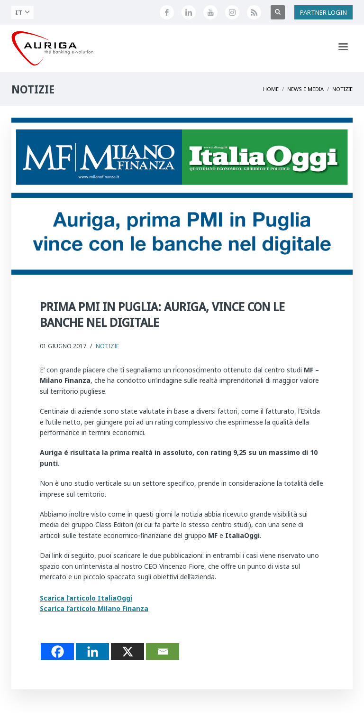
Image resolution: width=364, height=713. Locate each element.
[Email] (162, 651)
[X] (127, 651)
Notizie (107, 346)
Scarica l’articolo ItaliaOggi (86, 597)
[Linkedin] (92, 651)
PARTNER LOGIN (323, 12)
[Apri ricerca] (278, 12)
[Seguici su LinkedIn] (189, 12)
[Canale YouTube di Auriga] (210, 12)
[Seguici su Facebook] (167, 12)
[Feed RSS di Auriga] (254, 12)
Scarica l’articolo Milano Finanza (94, 608)
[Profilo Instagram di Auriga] (232, 12)
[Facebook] (57, 651)
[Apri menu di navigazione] (343, 48)
